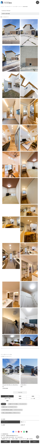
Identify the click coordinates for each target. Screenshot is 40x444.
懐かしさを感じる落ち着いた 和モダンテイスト (12, 413)
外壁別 (33, 396)
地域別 (20, 398)
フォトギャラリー (4, 422)
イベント (15, 441)
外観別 (7, 400)
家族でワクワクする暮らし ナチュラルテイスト (19, 404)
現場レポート (23, 422)
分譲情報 (5, 441)
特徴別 (20, 396)
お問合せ (34, 441)
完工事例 (3, 425)
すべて (4, 404)
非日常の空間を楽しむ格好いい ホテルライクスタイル (13, 410)
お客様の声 (23, 425)
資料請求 (25, 441)
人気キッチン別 (7, 398)
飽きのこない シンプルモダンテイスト (10, 407)
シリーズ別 (33, 398)
